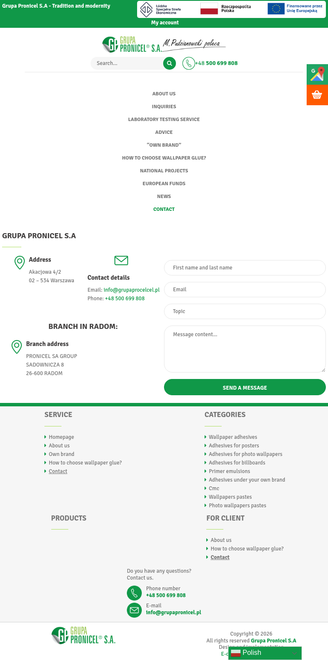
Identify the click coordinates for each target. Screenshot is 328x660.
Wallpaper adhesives (233, 437)
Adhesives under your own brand (247, 480)
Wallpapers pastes (230, 497)
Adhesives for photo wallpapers (245, 454)
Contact (164, 209)
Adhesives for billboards (237, 462)
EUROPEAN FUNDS (164, 184)
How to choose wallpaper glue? (164, 158)
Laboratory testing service (164, 119)
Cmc (214, 488)
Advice (164, 132)
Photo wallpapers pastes (237, 505)
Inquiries (164, 107)
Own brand (61, 454)
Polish (246, 653)
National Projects (164, 171)
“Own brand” (164, 145)
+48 (216, 63)
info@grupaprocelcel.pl (132, 290)
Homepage (61, 437)
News (164, 196)
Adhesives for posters (234, 445)
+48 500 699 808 (125, 298)
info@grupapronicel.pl (173, 612)
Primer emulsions (229, 471)
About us (164, 94)
